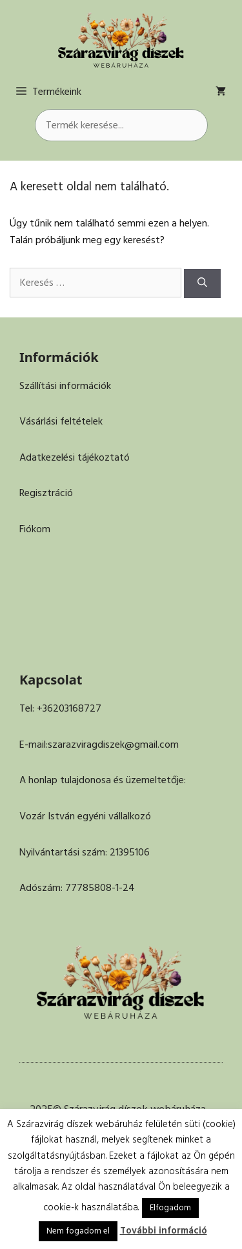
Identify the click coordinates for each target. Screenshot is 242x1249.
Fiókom (34, 529)
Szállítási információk (65, 386)
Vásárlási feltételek (61, 421)
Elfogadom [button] (170, 1208)
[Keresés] (202, 283)
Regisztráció (46, 493)
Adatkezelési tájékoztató (74, 457)
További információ (163, 1230)
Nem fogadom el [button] (78, 1231)
